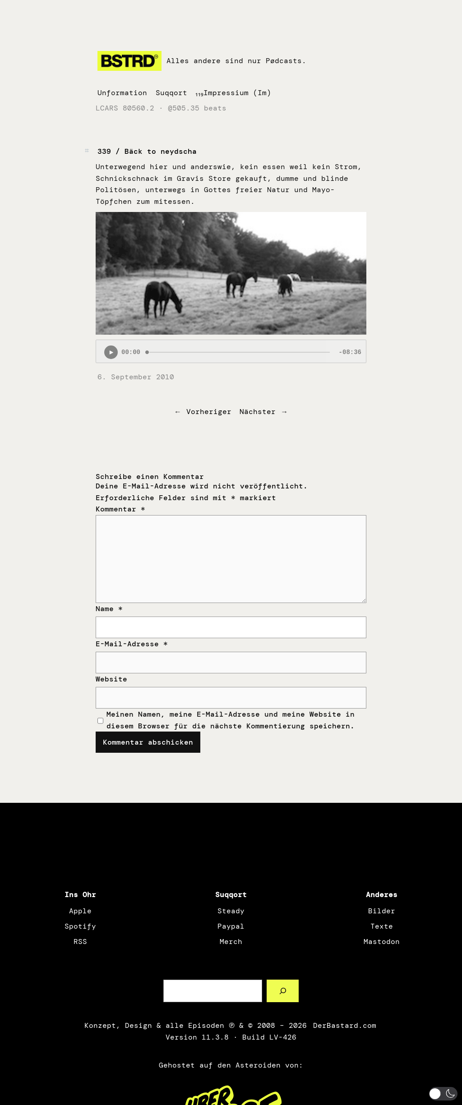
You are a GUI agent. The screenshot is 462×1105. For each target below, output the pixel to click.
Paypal (231, 926)
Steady (231, 911)
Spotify (80, 926)
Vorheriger (208, 411)
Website (111, 679)
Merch (231, 941)
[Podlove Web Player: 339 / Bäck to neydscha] (231, 351)
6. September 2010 (135, 377)
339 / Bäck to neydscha (147, 151)
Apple (80, 911)
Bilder (381, 911)
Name (109, 608)
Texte (381, 926)
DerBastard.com (343, 1025)
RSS (80, 941)
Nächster (258, 411)
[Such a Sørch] (283, 991)
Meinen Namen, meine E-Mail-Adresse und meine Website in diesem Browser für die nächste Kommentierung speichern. (230, 720)
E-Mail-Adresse (132, 644)
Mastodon (382, 941)
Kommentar (120, 509)
